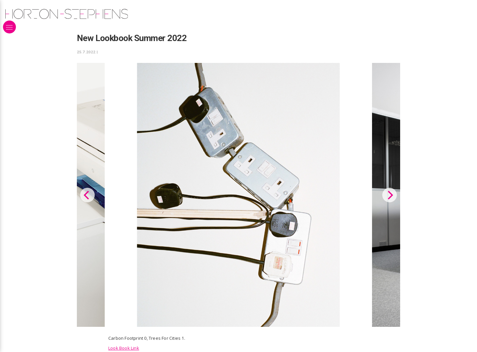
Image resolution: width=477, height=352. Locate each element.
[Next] (389, 194)
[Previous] (87, 194)
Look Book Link (123, 347)
